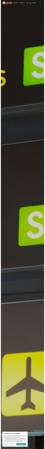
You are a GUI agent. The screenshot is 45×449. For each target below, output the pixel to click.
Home (10, 2)
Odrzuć (13, 444)
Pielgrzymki (15, 2)
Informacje (21, 2)
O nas (30, 3)
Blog (27, 2)
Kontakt (34, 2)
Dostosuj (6, 444)
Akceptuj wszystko (21, 444)
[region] (15, 439)
